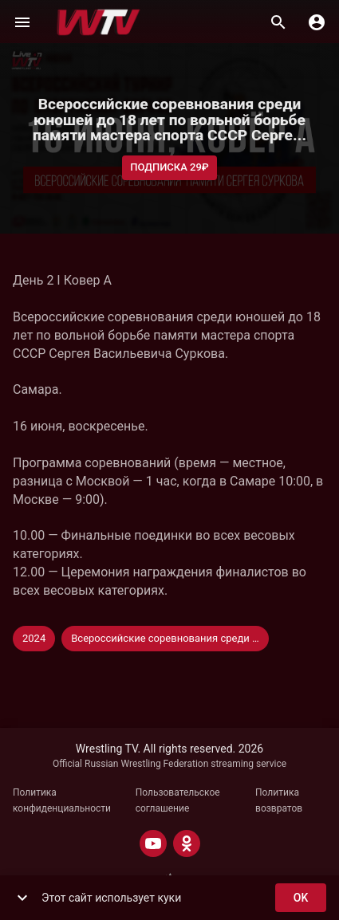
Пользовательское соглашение (178, 800)
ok (300, 898)
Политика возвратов (278, 800)
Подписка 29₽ (169, 167)
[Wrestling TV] (98, 22)
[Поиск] (278, 22)
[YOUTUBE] (153, 843)
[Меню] (22, 22)
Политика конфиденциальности (62, 800)
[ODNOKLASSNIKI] (186, 843)
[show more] (22, 898)
